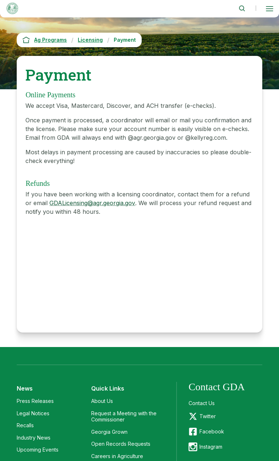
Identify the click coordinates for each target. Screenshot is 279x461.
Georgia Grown (109, 432)
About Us (102, 401)
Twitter (207, 416)
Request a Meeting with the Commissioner (124, 416)
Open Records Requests (120, 444)
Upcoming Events (37, 449)
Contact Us (202, 403)
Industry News (33, 438)
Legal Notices (33, 413)
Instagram (210, 447)
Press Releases (35, 401)
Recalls (25, 425)
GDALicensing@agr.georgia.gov (92, 203)
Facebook (211, 431)
